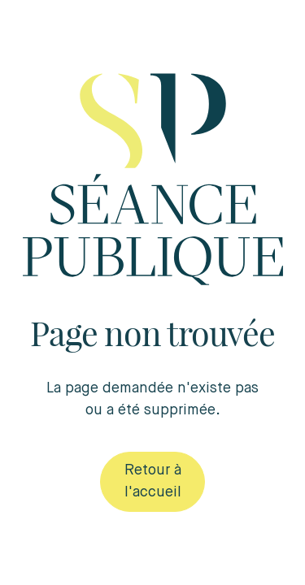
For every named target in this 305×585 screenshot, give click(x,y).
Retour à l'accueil (152, 481)
